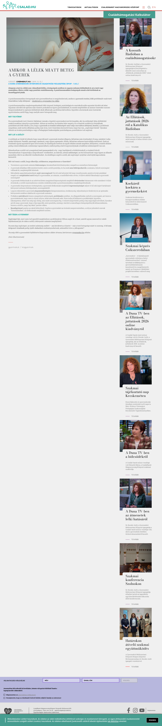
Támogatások (74, 7)
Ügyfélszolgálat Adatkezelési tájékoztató (46, 712)
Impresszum (151, 710)
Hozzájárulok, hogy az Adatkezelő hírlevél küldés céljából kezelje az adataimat (33, 698)
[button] (143, 7)
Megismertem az (21, 695)
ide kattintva (113, 721)
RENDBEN (152, 720)
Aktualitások (91, 7)
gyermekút (13, 247)
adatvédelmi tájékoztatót (27, 695)
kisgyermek (27, 247)
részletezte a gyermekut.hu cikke (45, 101)
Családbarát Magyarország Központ (120, 7)
